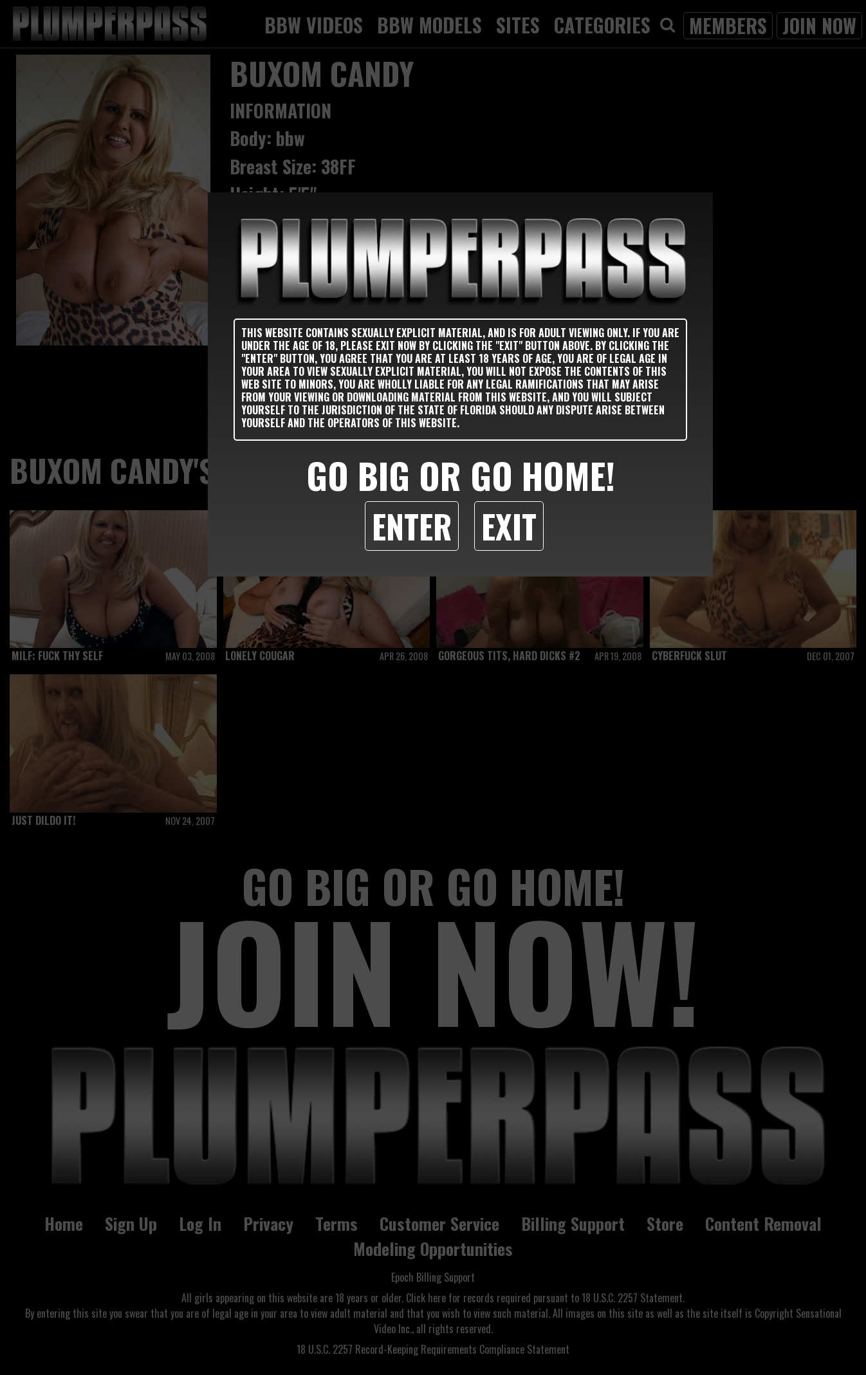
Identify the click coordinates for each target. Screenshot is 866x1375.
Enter (412, 525)
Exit (509, 525)
